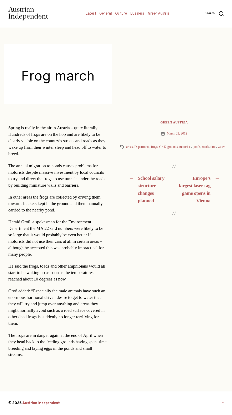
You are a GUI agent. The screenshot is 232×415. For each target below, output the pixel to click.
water (221, 147)
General (105, 13)
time (213, 147)
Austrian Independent (41, 403)
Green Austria (159, 13)
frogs (154, 147)
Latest (90, 13)
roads (205, 147)
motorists (185, 147)
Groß (162, 147)
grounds (172, 147)
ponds (196, 147)
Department (142, 147)
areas (129, 147)
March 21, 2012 (177, 133)
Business (137, 13)
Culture (121, 13)
